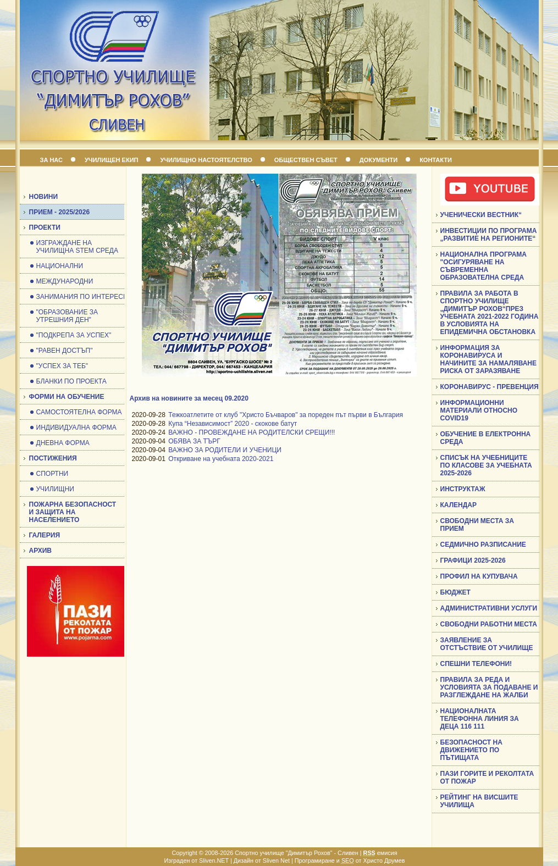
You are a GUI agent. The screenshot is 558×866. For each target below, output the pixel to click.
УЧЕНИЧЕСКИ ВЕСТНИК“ (481, 215)
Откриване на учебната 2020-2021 (220, 459)
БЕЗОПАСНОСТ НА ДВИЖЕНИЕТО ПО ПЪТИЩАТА (471, 750)
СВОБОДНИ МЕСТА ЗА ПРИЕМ (477, 524)
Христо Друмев (384, 860)
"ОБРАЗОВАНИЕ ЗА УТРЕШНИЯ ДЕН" (67, 316)
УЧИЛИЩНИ (55, 489)
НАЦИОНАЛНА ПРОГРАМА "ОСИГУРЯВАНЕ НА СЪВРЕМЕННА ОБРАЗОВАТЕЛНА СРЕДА (483, 266)
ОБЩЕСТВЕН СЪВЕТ (306, 160)
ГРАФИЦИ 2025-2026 (473, 560)
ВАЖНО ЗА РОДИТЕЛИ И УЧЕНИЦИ (224, 450)
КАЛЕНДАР (458, 505)
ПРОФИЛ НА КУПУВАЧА (479, 576)
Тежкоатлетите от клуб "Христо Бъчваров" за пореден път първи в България (285, 415)
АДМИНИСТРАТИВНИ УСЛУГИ (489, 608)
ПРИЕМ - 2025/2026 (59, 212)
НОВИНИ (43, 197)
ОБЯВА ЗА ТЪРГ (194, 441)
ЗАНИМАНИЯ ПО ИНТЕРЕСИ (82, 297)
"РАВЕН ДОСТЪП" (64, 350)
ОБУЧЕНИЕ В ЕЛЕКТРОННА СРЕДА (485, 438)
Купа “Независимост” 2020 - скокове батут (232, 424)
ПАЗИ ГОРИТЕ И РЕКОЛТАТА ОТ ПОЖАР (487, 777)
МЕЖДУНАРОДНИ (64, 281)
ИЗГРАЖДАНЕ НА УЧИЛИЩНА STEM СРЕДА (77, 246)
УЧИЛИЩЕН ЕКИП (112, 160)
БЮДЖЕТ (455, 592)
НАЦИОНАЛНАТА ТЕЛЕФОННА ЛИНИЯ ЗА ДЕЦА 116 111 (479, 718)
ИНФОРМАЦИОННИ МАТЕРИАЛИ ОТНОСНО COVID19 (479, 410)
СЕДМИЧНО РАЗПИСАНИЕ (483, 544)
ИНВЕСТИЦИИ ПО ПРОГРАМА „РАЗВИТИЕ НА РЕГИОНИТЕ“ (488, 234)
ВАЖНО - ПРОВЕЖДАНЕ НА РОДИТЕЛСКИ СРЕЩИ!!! (251, 432)
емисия (380, 853)
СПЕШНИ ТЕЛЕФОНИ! (476, 664)
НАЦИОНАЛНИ (60, 266)
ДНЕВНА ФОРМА (63, 443)
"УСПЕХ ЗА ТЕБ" (62, 366)
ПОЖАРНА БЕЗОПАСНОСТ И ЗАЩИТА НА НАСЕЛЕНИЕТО (73, 512)
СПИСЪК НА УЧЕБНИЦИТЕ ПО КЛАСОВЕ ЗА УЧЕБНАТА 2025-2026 (486, 465)
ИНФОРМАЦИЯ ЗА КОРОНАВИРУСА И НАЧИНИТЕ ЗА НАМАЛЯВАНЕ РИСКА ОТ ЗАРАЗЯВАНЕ (488, 359)
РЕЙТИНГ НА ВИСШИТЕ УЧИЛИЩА (479, 801)
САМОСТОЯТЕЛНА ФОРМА (79, 412)
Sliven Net (276, 860)
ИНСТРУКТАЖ (462, 489)
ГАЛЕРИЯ (44, 535)
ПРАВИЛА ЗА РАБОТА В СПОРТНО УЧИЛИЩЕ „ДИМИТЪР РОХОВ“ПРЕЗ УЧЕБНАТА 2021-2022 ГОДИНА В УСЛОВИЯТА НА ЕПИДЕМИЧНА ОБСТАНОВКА (489, 313)
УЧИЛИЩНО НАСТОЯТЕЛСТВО (206, 160)
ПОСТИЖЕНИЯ (53, 458)
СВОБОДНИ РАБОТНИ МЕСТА (488, 624)
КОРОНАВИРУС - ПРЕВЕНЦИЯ (489, 387)
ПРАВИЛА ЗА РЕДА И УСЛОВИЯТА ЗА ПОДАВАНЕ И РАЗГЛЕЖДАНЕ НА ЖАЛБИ (489, 687)
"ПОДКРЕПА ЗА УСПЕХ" (74, 335)
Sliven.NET (214, 860)
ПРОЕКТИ (44, 227)
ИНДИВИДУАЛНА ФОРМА (76, 427)
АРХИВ (40, 550)
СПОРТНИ (52, 474)
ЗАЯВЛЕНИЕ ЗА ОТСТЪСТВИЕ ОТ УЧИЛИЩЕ (486, 644)
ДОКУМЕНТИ (378, 160)
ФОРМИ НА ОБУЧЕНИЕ (66, 397)
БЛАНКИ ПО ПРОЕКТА (71, 381)
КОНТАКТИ (435, 160)
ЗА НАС (51, 160)
